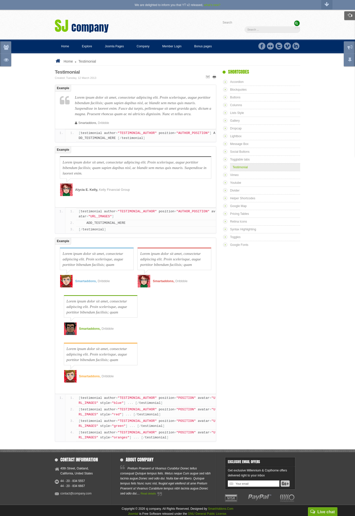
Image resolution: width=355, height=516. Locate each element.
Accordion (236, 82)
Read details (148, 493)
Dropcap (235, 128)
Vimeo (234, 175)
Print (214, 77)
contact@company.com (76, 493)
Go (285, 483)
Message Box (239, 144)
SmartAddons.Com (220, 508)
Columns (236, 105)
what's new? (212, 5)
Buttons (235, 97)
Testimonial (67, 72)
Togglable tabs (239, 159)
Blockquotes (238, 89)
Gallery (235, 120)
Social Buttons (239, 151)
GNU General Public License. (207, 513)
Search (227, 22)
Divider (234, 190)
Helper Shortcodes (242, 198)
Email (208, 77)
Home (68, 61)
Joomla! (133, 513)
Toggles (235, 237)
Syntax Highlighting (243, 229)
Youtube (235, 183)
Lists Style (237, 113)
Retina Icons (238, 221)
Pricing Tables (239, 214)
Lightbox (235, 136)
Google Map (238, 206)
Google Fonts (239, 245)
